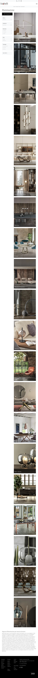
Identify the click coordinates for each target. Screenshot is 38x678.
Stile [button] (3, 37)
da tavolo (4, 47)
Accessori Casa (18, 6)
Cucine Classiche (9, 666)
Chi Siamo (2, 660)
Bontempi (4, 19)
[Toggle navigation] (36, 3)
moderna (4, 40)
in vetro (4, 33)
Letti (14, 667)
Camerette (15, 669)
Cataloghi (2, 663)
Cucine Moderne (8, 664)
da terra (4, 49)
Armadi (15, 668)
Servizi (2, 662)
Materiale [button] (4, 28)
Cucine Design (8, 661)
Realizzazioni (3, 666)
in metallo (4, 30)
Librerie (15, 659)
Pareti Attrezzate (15, 661)
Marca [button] (4, 17)
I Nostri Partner (2, 665)
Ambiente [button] (4, 23)
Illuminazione (23, 6)
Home (14, 6)
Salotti (15, 662)
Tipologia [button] (4, 44)
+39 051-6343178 (24, 663)
